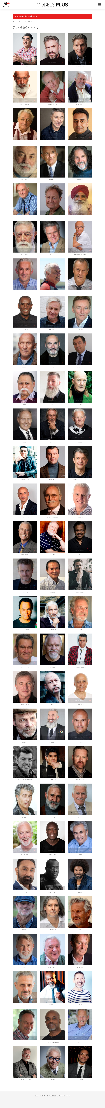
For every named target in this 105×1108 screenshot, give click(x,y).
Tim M (80, 1011)
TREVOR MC (80, 1087)
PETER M (80, 822)
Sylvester (53, 1011)
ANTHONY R (52, 105)
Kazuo (52, 596)
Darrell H (25, 369)
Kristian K (80, 596)
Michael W (25, 709)
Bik (80, 218)
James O (80, 520)
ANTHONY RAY (80, 105)
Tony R (52, 1087)
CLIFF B (24, 331)
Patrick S (80, 785)
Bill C (53, 256)
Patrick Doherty (25, 785)
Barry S (80, 180)
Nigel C (52, 747)
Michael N (25, 671)
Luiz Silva (25, 634)
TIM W (25, 1049)
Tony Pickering (25, 1087)
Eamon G (80, 407)
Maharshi (52, 634)
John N (52, 558)
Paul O (52, 822)
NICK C (25, 747)
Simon (80, 936)
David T (80, 369)
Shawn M (52, 936)
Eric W (52, 445)
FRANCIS (80, 445)
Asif (80, 142)
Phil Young (24, 860)
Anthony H (25, 105)
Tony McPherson (52, 1049)
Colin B (52, 331)
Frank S (52, 482)
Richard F (52, 898)
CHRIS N (80, 294)
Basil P (24, 218)
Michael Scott (80, 671)
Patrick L (52, 785)
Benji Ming (52, 218)
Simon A (25, 973)
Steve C (80, 973)
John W (24, 596)
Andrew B (52, 67)
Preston (52, 860)
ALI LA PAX (25, 67)
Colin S (80, 331)
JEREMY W (24, 558)
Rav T (24, 898)
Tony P (80, 1049)
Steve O (25, 1011)
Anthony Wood (25, 142)
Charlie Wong (80, 256)
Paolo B (80, 747)
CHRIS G (52, 294)
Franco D (24, 482)
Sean (80, 898)
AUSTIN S (25, 180)
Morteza (80, 709)
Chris (25, 294)
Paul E (25, 822)
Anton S (53, 142)
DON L (52, 407)
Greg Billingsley (80, 482)
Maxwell (80, 634)
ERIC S (25, 445)
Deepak (24, 407)
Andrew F (80, 67)
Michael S (52, 671)
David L (52, 369)
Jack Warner (52, 520)
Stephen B (52, 973)
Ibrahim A (25, 520)
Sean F (25, 936)
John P (80, 558)
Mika (52, 709)
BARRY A (52, 180)
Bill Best (25, 256)
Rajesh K (80, 860)
